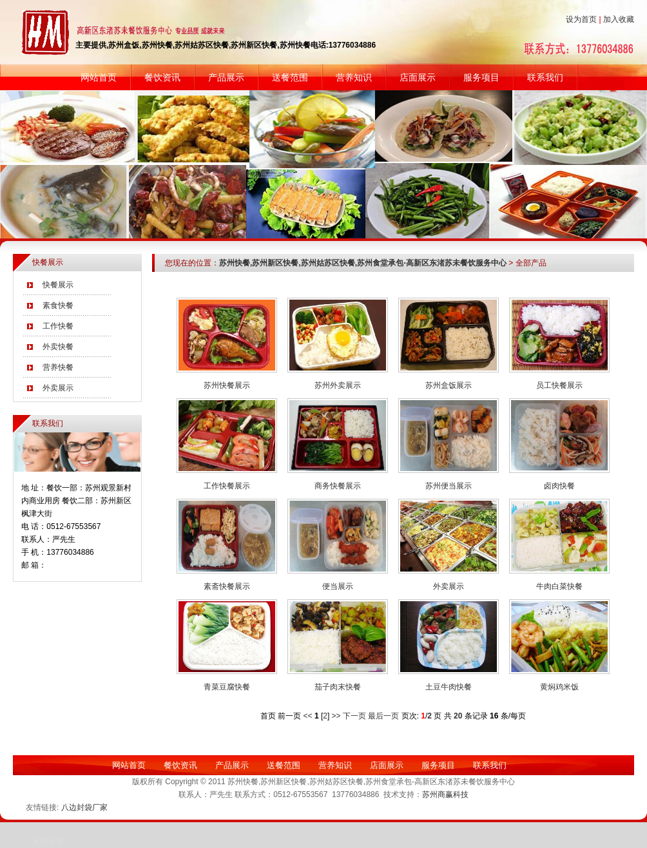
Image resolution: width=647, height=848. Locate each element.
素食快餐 (58, 305)
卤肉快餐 (559, 485)
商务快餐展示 (337, 485)
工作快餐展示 (227, 485)
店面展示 (418, 77)
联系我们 (545, 77)
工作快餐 (58, 326)
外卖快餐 (58, 346)
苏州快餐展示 (227, 385)
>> (336, 715)
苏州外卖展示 (337, 385)
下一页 (355, 715)
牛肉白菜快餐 (559, 586)
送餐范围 (290, 77)
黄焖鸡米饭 (559, 686)
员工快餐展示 (559, 385)
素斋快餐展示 (227, 586)
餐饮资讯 (162, 77)
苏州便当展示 (448, 485)
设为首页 (581, 19)
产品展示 (226, 77)
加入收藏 (618, 19)
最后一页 (384, 715)
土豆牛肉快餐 (448, 686)
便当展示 (337, 586)
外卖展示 (58, 387)
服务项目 (481, 77)
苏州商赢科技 (445, 794)
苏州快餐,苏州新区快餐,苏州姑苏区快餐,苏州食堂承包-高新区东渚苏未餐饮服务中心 (363, 262)
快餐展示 (58, 284)
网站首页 (99, 77)
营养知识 (354, 77)
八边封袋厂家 (84, 807)
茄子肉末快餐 (337, 686)
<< (308, 715)
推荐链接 (47, 841)
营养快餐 (58, 367)
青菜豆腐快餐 (227, 686)
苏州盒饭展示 (448, 385)
